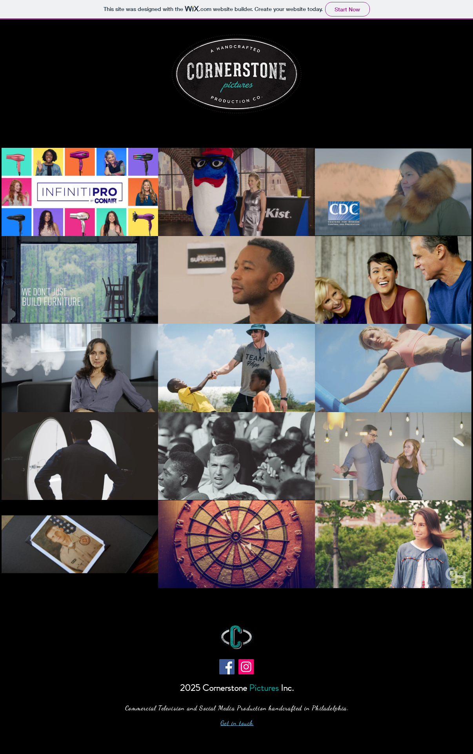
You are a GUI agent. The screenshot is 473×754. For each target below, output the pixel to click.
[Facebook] (227, 666)
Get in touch (236, 723)
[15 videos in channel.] (236, 368)
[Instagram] (246, 666)
